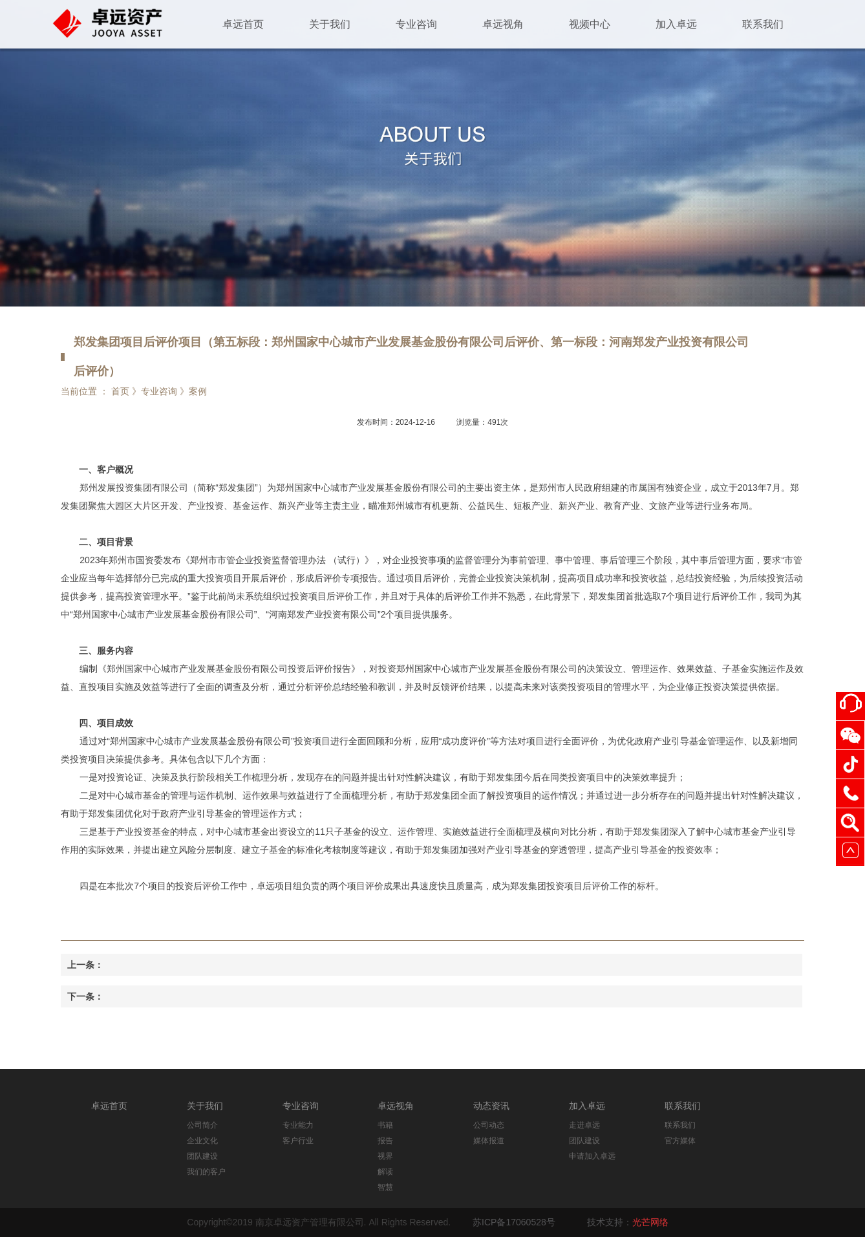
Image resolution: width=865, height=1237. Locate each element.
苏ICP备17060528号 (514, 1222)
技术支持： (627, 1222)
